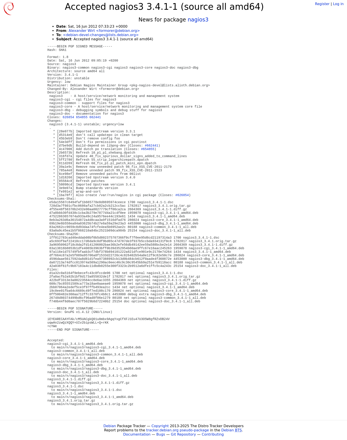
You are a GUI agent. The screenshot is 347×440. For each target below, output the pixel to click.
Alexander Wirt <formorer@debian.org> (104, 31)
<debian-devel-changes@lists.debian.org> (101, 35)
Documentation (136, 434)
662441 (95, 117)
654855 (82, 117)
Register (322, 4)
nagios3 (198, 20)
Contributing (213, 434)
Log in (338, 4)
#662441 (151, 145)
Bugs (160, 434)
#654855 (147, 149)
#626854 (182, 195)
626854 (68, 117)
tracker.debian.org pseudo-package (177, 430)
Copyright (160, 426)
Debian (109, 426)
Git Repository (183, 434)
